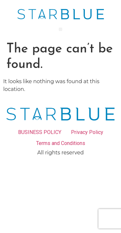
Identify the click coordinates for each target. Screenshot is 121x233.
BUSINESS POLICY (39, 132)
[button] (60, 29)
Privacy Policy (87, 132)
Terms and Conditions (60, 143)
